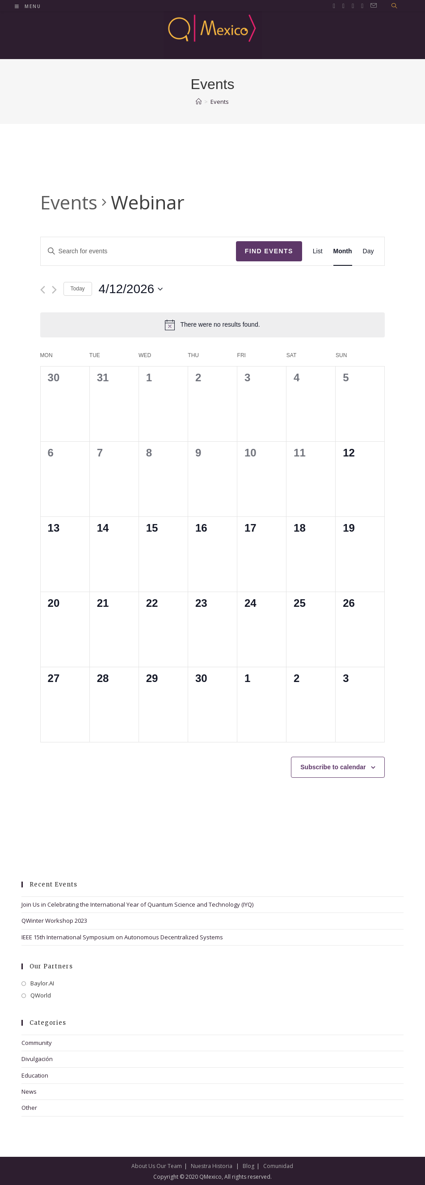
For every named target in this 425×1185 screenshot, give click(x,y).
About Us (143, 1166)
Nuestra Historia (211, 1166)
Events (68, 202)
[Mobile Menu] (28, 6)
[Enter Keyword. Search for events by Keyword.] (138, 251)
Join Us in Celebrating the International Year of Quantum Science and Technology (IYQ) (137, 904)
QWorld (40, 995)
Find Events (269, 251)
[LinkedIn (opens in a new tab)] (353, 6)
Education (34, 1075)
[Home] (199, 102)
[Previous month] (42, 290)
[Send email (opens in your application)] (373, 5)
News (29, 1091)
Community (36, 1043)
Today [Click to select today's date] (78, 289)
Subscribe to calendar (333, 767)
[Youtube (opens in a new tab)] (362, 6)
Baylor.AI (42, 983)
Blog (248, 1166)
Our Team (169, 1166)
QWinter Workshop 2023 (54, 920)
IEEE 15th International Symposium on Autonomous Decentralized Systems (122, 937)
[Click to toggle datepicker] (131, 289)
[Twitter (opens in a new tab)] (334, 6)
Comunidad (278, 1166)
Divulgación (37, 1059)
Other (29, 1108)
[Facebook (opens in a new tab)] (343, 6)
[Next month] (54, 290)
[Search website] (394, 6)
